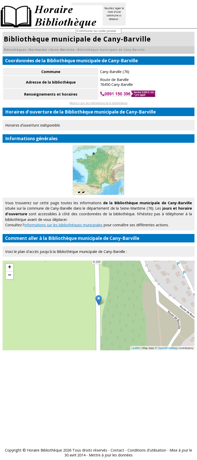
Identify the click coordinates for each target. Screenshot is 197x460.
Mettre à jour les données (111, 455)
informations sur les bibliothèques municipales (63, 224)
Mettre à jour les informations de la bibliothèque (98, 103)
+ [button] (9, 267)
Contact (117, 450)
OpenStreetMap (168, 348)
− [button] (9, 275)
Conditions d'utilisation (146, 450)
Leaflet (136, 348)
